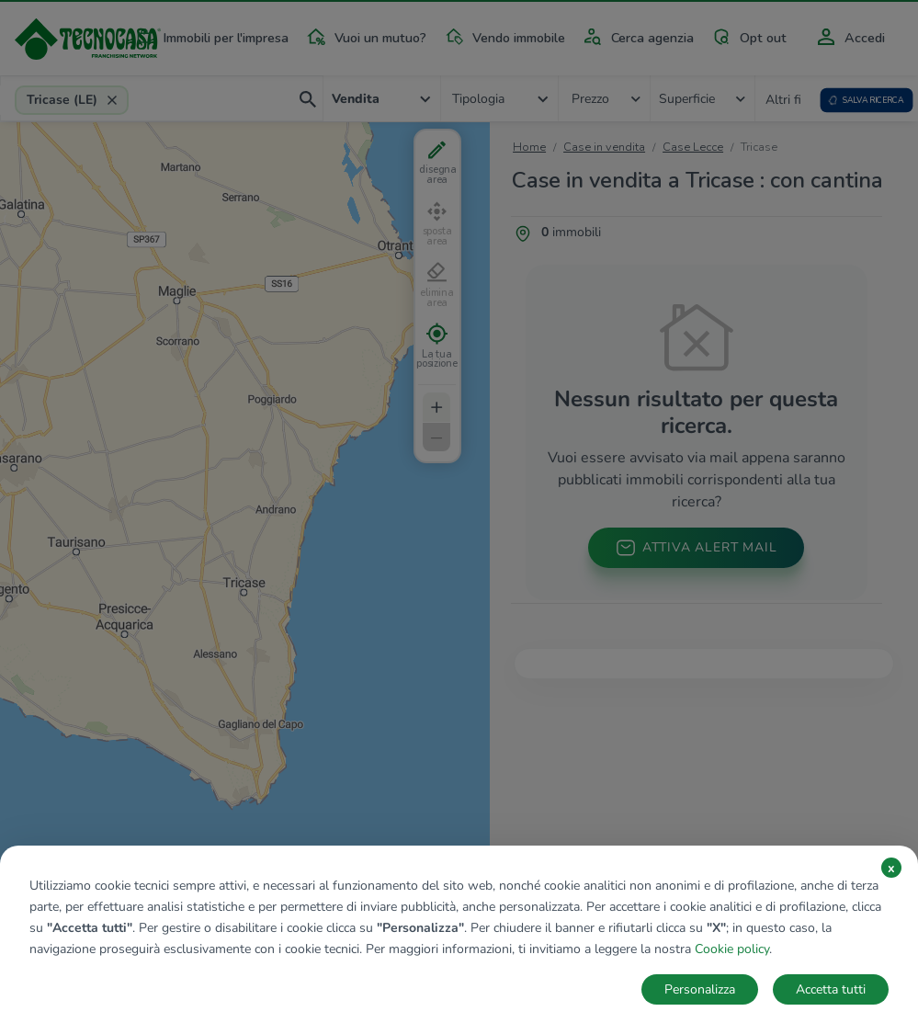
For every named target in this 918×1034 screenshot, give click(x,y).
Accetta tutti (831, 989)
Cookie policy (732, 949)
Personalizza (699, 989)
